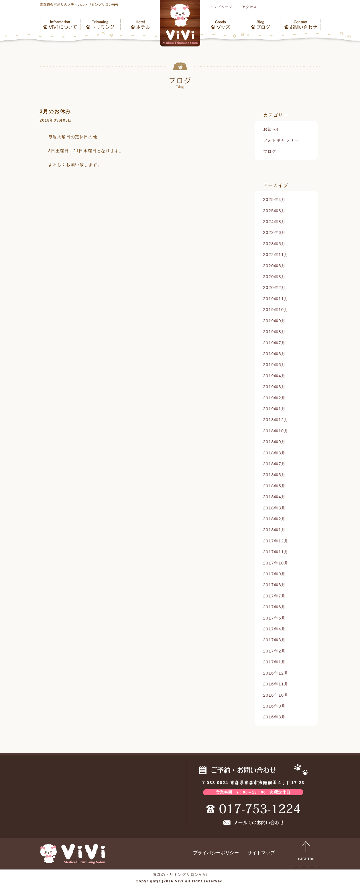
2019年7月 (274, 343)
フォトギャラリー (281, 140)
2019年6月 (274, 353)
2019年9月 (274, 320)
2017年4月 (274, 629)
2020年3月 (274, 276)
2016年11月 (276, 684)
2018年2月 (274, 519)
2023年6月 (274, 232)
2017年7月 (274, 596)
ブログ (270, 151)
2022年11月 (276, 254)
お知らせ (272, 129)
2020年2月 (274, 287)
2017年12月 (276, 541)
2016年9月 (274, 706)
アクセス (249, 7)
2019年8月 (274, 331)
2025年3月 (274, 210)
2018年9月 (274, 441)
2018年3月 (274, 508)
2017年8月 (274, 585)
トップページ (221, 7)
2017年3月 (274, 640)
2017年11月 (276, 552)
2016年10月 (276, 695)
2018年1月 (274, 529)
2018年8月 (274, 453)
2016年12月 (276, 673)
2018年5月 (274, 486)
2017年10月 (276, 563)
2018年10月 (276, 431)
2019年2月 (274, 398)
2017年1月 (274, 662)
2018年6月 (274, 474)
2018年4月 (274, 497)
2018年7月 (274, 464)
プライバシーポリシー (216, 852)
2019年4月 (274, 376)
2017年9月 (274, 574)
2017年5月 (274, 618)
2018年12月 (276, 419)
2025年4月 (274, 199)
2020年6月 (274, 265)
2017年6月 (274, 607)
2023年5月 (274, 243)
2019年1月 (274, 409)
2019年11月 (276, 298)
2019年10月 (276, 309)
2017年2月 (274, 651)
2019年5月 (274, 364)
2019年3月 (274, 386)
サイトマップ (261, 852)
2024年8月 (274, 221)
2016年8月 (274, 717)
